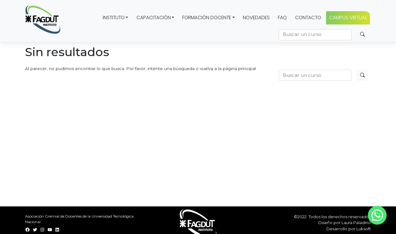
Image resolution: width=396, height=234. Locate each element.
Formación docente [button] (206, 17)
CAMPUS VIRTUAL (348, 17)
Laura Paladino (356, 222)
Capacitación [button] (153, 17)
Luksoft (363, 228)
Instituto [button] (114, 17)
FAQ (282, 17)
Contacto (308, 17)
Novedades (256, 17)
